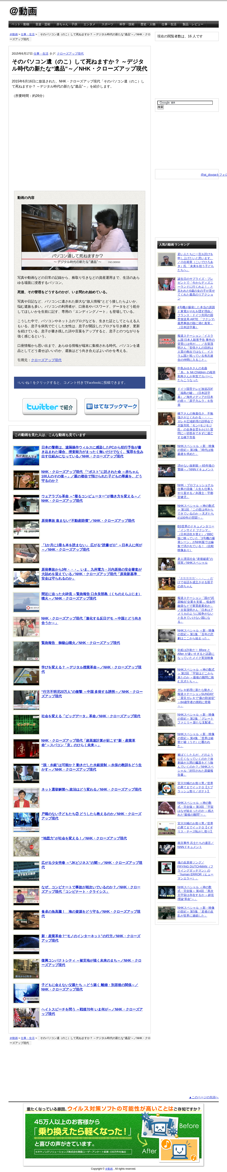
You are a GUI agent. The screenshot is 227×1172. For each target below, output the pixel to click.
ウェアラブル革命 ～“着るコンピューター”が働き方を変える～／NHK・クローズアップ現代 (77, 504)
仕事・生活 (169, 24)
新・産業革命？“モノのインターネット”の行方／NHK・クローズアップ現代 (77, 944)
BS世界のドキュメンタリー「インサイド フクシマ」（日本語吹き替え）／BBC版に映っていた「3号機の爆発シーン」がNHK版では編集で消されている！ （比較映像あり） (186, 538)
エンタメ (89, 24)
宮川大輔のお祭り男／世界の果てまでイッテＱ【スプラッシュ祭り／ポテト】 (185, 788)
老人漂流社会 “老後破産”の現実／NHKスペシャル (185, 564)
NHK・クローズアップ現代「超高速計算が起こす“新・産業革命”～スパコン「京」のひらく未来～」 (74, 749)
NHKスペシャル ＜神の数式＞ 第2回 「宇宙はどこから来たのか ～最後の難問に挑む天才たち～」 (185, 675)
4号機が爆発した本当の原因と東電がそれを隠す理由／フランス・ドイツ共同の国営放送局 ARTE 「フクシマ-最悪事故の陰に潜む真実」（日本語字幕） (186, 317)
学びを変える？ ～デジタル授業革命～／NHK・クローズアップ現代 (77, 675)
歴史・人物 (148, 24)
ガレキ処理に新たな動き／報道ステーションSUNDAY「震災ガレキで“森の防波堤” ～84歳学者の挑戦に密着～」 (186, 698)
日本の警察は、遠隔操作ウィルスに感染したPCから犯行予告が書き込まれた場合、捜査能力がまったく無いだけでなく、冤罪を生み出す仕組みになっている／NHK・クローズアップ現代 (78, 455)
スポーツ (107, 24)
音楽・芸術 (42, 24)
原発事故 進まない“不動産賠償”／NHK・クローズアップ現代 (74, 529)
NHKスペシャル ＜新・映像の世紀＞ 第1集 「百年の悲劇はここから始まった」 (185, 635)
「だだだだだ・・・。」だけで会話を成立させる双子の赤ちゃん (185, 583)
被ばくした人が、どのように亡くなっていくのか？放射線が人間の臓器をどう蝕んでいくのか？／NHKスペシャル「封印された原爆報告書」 (185, 764)
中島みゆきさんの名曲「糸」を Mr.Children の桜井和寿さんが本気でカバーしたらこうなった (186, 374)
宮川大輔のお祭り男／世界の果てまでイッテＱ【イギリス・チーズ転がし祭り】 (185, 828)
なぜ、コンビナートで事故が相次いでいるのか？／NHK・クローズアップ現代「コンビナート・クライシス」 (77, 895)
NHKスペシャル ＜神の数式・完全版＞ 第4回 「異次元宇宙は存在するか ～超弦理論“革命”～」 (185, 893)
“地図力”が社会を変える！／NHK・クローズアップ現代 (70, 846)
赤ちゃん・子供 (66, 24)
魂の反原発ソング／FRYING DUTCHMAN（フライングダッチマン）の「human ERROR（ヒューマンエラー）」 (185, 870)
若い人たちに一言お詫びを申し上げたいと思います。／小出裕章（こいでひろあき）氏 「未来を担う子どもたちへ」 (185, 262)
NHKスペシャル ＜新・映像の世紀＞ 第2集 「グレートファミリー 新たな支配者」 (185, 720)
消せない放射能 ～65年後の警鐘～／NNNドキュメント (185, 471)
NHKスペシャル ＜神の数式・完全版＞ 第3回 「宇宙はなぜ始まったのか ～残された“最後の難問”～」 (185, 808)
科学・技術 (127, 24)
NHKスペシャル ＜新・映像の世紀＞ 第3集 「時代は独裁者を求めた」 (185, 451)
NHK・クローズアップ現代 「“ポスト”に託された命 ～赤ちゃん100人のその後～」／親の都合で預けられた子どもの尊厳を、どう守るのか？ (77, 480)
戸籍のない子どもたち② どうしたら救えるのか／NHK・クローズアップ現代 (77, 822)
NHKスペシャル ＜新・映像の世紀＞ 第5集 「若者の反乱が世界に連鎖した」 (185, 913)
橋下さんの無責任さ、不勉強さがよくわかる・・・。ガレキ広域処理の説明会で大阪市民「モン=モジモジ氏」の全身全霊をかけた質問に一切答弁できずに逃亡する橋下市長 (185, 425)
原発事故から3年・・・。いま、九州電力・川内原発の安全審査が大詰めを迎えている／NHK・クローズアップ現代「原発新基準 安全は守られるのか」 (77, 578)
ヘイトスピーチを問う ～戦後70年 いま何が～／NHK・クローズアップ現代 (78, 1017)
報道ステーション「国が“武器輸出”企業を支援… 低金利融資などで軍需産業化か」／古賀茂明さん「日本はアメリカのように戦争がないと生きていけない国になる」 (186, 609)
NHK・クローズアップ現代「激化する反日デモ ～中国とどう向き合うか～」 (77, 626)
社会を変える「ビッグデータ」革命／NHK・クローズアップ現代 (77, 724)
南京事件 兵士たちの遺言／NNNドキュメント (185, 848)
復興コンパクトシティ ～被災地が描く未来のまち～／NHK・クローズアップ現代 (77, 968)
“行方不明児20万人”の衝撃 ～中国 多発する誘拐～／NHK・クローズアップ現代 (78, 700)
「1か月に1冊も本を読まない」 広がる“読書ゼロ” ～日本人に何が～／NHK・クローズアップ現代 (77, 553)
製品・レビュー (193, 24)
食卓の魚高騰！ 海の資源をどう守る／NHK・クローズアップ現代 (77, 920)
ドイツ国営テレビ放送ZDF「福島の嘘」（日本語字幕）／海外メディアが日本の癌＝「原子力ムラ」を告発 (185, 396)
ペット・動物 (20, 24)
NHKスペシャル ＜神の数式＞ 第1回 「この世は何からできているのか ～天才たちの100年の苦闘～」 (185, 511)
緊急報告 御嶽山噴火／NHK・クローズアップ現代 (66, 651)
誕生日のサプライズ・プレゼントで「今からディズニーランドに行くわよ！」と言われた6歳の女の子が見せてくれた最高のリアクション (186, 288)
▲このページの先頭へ (204, 1097)
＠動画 (14, 34)
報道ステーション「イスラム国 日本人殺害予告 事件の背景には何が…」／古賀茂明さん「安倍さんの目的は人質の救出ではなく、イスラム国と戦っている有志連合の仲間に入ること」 (186, 347)
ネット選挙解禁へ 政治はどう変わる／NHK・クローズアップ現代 (77, 797)
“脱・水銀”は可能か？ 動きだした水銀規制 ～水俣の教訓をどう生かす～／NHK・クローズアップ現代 (77, 773)
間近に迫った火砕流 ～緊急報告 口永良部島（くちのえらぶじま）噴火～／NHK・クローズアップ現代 (77, 602)
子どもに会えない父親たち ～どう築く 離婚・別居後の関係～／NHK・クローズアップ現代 (75, 993)
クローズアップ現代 (70, 53)
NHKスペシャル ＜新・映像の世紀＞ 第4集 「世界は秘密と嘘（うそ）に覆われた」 (185, 740)
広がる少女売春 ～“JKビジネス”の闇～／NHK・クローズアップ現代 (77, 871)
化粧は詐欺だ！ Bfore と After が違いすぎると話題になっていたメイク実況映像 (185, 655)
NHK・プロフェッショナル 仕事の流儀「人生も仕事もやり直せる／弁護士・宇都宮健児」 (185, 491)
